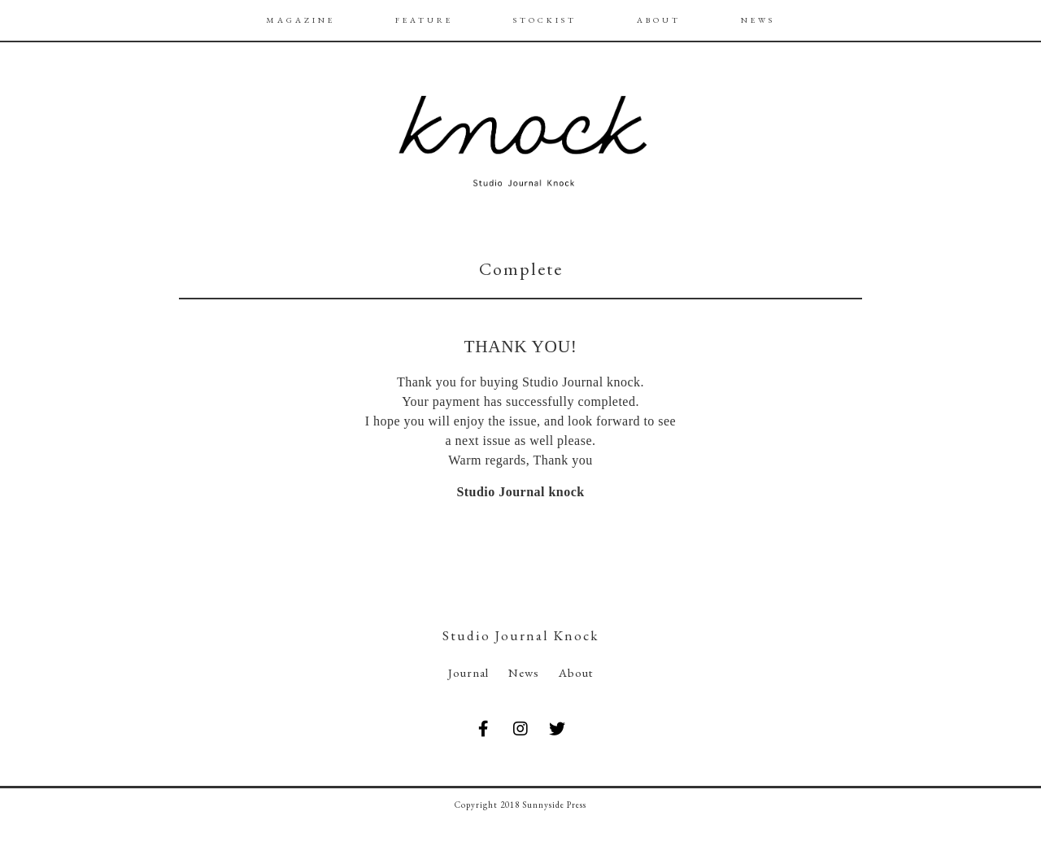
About (576, 672)
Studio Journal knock (520, 492)
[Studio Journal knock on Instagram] (520, 729)
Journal (468, 672)
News (523, 672)
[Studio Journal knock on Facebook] (483, 729)
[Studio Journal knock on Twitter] (558, 729)
